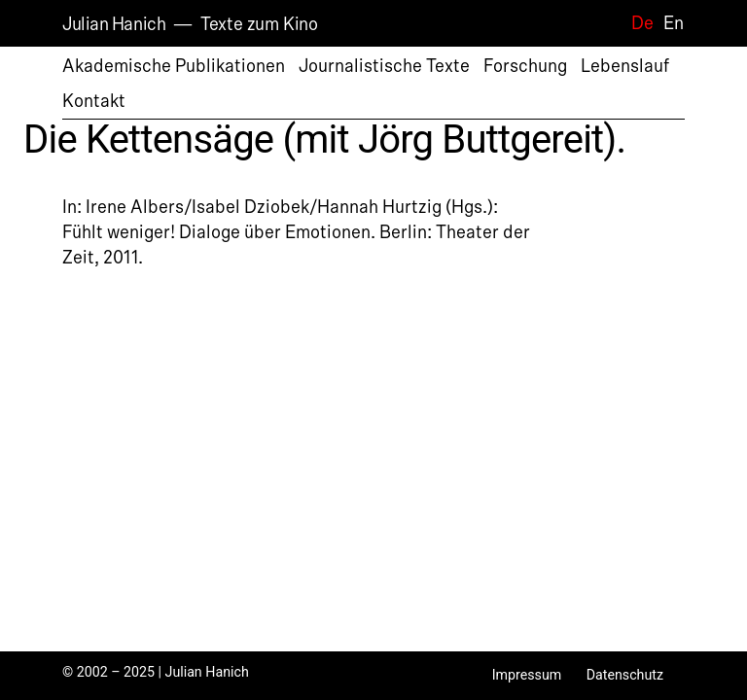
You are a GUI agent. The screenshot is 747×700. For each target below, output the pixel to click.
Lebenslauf (625, 66)
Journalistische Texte (384, 66)
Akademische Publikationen (173, 66)
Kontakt (93, 101)
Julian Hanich (113, 24)
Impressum (527, 674)
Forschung (525, 66)
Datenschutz (625, 674)
